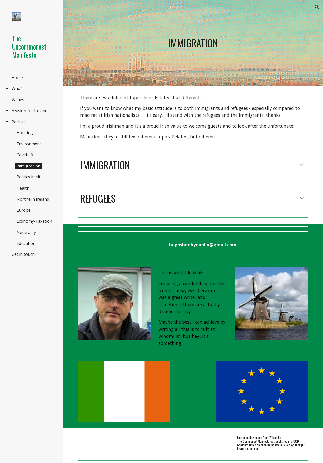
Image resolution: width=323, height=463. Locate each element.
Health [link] (23, 188)
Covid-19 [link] (25, 155)
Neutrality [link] (26, 232)
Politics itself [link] (28, 177)
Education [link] (26, 243)
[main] (192, 43)
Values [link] (18, 99)
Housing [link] (25, 132)
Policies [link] (19, 122)
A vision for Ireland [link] (29, 110)
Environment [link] (29, 144)
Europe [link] (24, 210)
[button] (317, 7)
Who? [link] (17, 88)
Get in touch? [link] (24, 254)
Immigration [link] (28, 166)
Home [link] (17, 77)
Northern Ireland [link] (33, 199)
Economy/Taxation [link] (34, 221)
